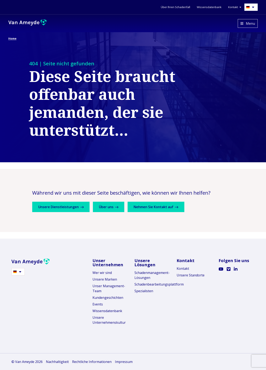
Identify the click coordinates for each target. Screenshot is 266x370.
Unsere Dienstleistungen (62, 207)
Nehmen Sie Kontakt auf (160, 207)
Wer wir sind (102, 272)
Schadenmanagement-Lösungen (152, 275)
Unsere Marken (104, 279)
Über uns (111, 207)
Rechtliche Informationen (92, 361)
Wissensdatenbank (107, 311)
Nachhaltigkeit (57, 361)
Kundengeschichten (107, 297)
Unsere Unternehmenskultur (109, 320)
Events (97, 304)
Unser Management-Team (108, 288)
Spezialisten (143, 291)
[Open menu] (248, 23)
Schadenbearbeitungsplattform (152, 284)
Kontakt (183, 268)
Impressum (124, 361)
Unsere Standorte (190, 275)
